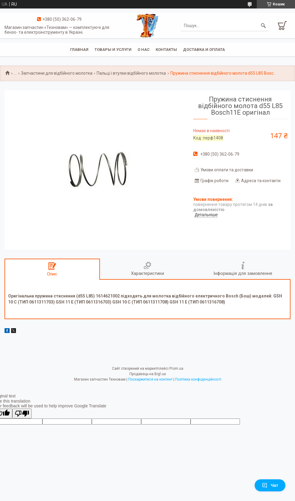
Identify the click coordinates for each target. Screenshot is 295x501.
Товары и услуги (113, 49)
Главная (79, 49)
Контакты (166, 49)
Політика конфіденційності (198, 379)
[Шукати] (263, 25)
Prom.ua (176, 368)
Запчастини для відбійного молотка (56, 73)
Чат (270, 485)
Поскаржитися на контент (150, 379)
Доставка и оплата (204, 49)
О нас (144, 49)
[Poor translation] (22, 414)
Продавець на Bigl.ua (147, 374)
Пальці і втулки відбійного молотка (131, 73)
